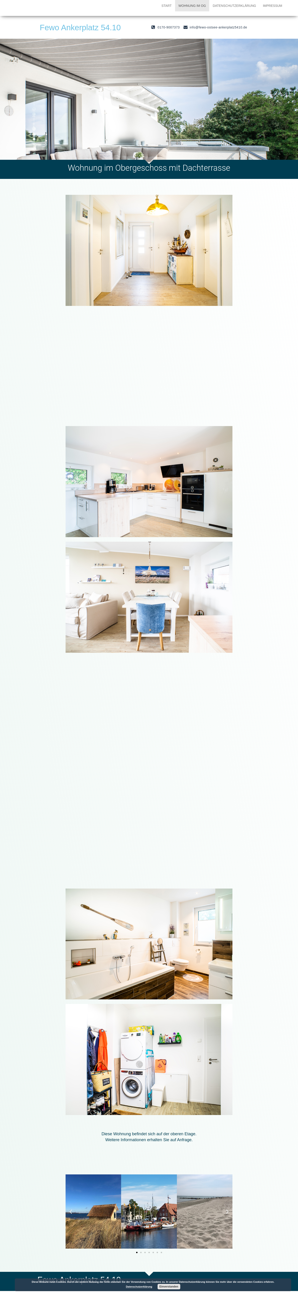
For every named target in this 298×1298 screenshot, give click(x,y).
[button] (137, 1252)
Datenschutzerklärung (234, 6)
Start (166, 6)
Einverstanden (168, 1286)
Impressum (272, 6)
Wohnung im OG (192, 6)
